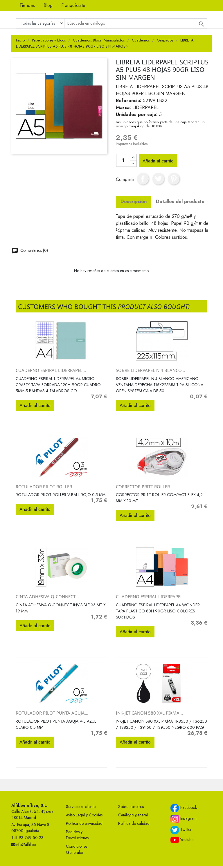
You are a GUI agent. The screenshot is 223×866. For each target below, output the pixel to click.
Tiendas (27, 5)
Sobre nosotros (131, 806)
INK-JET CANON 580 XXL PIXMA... (149, 713)
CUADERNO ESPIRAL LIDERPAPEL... (51, 370)
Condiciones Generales (76, 849)
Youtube (181, 840)
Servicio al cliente (81, 806)
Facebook (183, 808)
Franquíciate (73, 5)
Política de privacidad (84, 823)
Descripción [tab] (134, 201)
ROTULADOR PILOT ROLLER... (45, 486)
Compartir (143, 179)
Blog (48, 5)
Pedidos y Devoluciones (77, 835)
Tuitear (158, 179)
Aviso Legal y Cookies (84, 815)
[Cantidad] (123, 160)
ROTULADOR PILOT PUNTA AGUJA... (52, 713)
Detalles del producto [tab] (180, 201)
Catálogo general (133, 815)
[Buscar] (135, 23)
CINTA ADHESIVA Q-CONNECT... (47, 596)
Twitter (181, 830)
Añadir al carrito (158, 161)
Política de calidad (134, 823)
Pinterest (173, 179)
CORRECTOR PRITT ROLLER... (144, 486)
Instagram (183, 819)
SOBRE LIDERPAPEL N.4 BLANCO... (150, 370)
